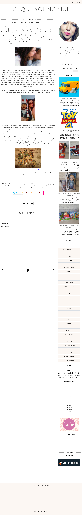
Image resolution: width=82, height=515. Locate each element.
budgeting (69, 377)
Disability (69, 301)
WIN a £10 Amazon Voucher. (69, 98)
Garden (69, 330)
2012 (68, 411)
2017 (69, 401)
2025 (69, 386)
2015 (68, 405)
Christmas (69, 282)
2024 (69, 388)
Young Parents (61, 377)
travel (75, 377)
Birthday (69, 264)
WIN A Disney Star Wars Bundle (69, 162)
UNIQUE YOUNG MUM (41, 9)
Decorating (69, 297)
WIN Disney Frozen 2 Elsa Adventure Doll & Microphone (69, 194)
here (26, 38)
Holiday (69, 341)
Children (69, 278)
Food (69, 323)
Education (69, 312)
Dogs (69, 308)
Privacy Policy (48, 511)
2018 (69, 399)
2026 (69, 384)
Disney (69, 304)
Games (69, 327)
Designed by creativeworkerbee (70, 513)
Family (69, 315)
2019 (69, 397)
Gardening (67, 373)
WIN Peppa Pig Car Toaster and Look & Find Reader (69, 226)
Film (69, 319)
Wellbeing (77, 375)
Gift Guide (69, 334)
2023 (69, 390)
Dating (69, 293)
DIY (69, 290)
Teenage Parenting (69, 356)
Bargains (69, 260)
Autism (69, 253)
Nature (60, 375)
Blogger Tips (69, 267)
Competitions (69, 286)
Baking (69, 256)
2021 (69, 394)
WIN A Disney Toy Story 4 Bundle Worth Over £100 (69, 131)
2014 (68, 407)
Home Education (69, 345)
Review (69, 352)
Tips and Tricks (68, 375)
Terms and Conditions (36, 511)
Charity (69, 275)
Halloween (69, 338)
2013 (68, 409)
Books (69, 271)
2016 (68, 403)
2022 (69, 392)
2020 (69, 396)
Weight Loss (69, 360)
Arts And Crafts (69, 249)
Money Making (69, 349)
